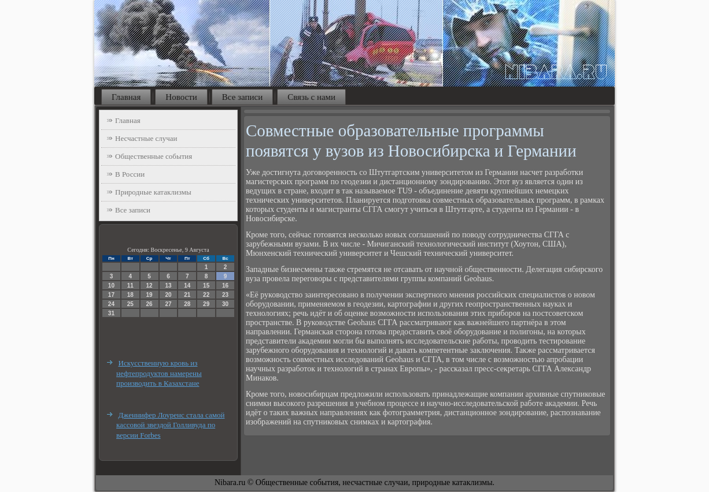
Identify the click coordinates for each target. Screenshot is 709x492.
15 (206, 285)
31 (111, 313)
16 (225, 285)
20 (168, 295)
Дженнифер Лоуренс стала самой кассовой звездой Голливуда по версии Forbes (170, 425)
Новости (181, 97)
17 (111, 295)
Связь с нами (311, 97)
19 (149, 295)
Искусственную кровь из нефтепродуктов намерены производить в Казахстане (159, 373)
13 (168, 285)
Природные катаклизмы (153, 192)
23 (225, 295)
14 (187, 285)
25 (130, 304)
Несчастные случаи (146, 138)
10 (111, 285)
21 (187, 295)
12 (149, 285)
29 (206, 304)
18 (130, 295)
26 (149, 304)
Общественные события (153, 156)
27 (168, 304)
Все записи (242, 97)
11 (130, 285)
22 (206, 295)
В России (130, 174)
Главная (126, 97)
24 (111, 304)
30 (225, 304)
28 (187, 304)
